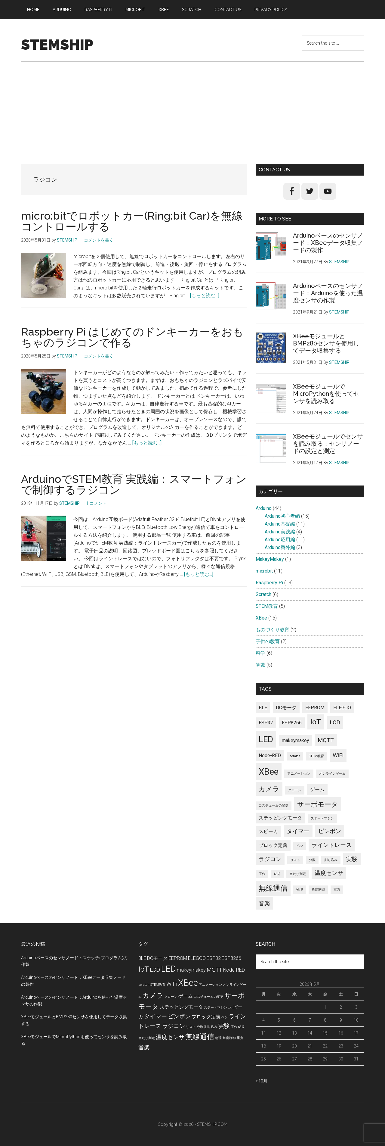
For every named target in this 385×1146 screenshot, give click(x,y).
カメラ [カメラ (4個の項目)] (269, 789)
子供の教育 (268, 641)
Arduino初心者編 (282, 516)
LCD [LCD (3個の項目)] (335, 722)
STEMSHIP (57, 44)
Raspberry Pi (269, 582)
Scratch (263, 594)
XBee (261, 618)
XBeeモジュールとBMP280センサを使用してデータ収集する (326, 343)
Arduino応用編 (280, 539)
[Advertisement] (192, 106)
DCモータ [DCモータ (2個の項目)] (286, 707)
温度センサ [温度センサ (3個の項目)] (329, 873)
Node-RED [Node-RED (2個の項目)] (270, 755)
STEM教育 (267, 606)
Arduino (264, 508)
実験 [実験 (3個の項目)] (352, 859)
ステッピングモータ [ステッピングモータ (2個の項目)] (280, 818)
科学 (260, 653)
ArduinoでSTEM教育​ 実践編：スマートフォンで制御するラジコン (134, 484)
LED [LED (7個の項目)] (266, 739)
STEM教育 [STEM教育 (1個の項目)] (316, 756)
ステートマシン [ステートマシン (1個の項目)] (322, 818)
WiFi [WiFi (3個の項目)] (338, 755)
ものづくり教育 (272, 629)
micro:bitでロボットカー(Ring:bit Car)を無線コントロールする (132, 221)
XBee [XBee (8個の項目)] (269, 772)
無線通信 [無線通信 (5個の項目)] (273, 888)
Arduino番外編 (280, 547)
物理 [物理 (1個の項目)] (299, 890)
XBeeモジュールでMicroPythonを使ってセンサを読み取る (326, 393)
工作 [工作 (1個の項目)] (262, 874)
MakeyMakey (270, 559)
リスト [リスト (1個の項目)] (295, 860)
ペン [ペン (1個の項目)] (299, 846)
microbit (264, 571)
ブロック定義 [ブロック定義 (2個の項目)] (273, 845)
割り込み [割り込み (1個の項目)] (330, 860)
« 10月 (261, 1081)
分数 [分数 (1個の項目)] (312, 860)
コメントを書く (98, 240)
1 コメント (96, 503)
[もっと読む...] (204, 295)
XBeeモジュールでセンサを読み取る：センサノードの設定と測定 (328, 443)
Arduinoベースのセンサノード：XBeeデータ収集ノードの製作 (328, 243)
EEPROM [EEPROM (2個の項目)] (315, 707)
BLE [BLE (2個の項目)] (263, 707)
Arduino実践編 (280, 532)
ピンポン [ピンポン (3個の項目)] (329, 831)
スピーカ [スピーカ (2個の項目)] (268, 831)
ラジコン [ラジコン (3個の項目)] (270, 859)
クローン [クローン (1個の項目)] (294, 790)
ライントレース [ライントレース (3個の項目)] (332, 845)
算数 (260, 665)
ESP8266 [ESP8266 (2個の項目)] (292, 723)
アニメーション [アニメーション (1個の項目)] (298, 774)
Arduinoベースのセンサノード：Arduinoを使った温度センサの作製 (328, 293)
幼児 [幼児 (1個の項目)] (277, 874)
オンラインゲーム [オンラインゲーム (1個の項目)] (332, 774)
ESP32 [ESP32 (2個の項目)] (266, 723)
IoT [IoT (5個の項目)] (315, 721)
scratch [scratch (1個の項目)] (295, 756)
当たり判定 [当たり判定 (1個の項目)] (297, 874)
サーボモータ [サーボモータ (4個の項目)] (317, 804)
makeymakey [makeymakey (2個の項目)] (295, 740)
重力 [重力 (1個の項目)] (337, 890)
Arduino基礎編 (280, 524)
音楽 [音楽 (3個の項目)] (264, 903)
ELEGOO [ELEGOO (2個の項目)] (342, 707)
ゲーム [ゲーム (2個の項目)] (317, 789)
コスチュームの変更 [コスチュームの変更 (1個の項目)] (273, 805)
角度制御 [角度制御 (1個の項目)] (318, 890)
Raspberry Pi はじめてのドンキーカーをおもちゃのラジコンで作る (132, 337)
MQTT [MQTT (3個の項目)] (326, 740)
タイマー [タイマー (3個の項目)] (298, 831)
